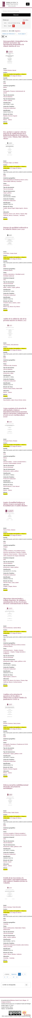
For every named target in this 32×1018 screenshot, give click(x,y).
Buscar (16, 15)
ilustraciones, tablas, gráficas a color (12, 846)
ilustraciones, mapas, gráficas (10, 567)
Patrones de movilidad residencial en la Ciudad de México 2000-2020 (15, 228)
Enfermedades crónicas (15, 463)
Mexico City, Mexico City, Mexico (11, 306)
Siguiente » (18, 31)
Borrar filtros (25, 20)
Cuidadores (6, 653)
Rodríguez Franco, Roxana (10, 441)
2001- (4, 279)
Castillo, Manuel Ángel (9, 208)
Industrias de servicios (21, 835)
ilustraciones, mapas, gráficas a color (12, 753)
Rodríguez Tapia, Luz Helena (10, 162)
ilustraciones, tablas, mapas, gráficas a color (14, 661)
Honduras (19, 181)
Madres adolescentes (8, 928)
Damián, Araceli (7, 862)
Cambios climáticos (8, 550)
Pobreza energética (20, 833)
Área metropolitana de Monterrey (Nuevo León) (15, 179)
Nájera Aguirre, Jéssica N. (10, 676)
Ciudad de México (8, 270)
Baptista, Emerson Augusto (10, 116)
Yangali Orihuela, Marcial (9, 70)
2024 (4, 83)
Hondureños (6, 185)
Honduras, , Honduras (19, 215)
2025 (4, 176)
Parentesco (13, 744)
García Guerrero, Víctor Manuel (11, 486)
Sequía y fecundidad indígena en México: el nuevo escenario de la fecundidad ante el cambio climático (15, 504)
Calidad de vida (7, 365)
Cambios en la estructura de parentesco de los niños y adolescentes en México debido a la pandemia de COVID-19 (15, 696)
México (5, 87)
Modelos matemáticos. (9, 274)
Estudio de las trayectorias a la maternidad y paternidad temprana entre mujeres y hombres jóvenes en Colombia (15, 880)
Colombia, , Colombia (8, 958)
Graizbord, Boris (7, 302)
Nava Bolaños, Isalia (8, 400)
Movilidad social (20, 274)
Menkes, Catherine (17, 954)
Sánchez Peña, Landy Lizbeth (11, 582)
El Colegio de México (16, 76)
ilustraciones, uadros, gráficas (11, 471)
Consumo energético (8, 833)
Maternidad (18, 928)
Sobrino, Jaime (16, 302)
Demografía (6, 91)
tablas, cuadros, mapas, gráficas (11, 287)
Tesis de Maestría (7, 96)
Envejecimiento (22, 461)
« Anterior (6, 974)
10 (13, 977)
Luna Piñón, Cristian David (10, 253)
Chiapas (5, 547)
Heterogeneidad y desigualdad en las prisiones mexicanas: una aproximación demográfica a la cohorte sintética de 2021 (15, 43)
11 (17, 977)
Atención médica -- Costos (10, 461)
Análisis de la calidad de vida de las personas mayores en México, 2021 (14, 319)
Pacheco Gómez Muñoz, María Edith (12, 388)
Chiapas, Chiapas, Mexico (10, 586)
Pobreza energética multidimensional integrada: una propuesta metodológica (15, 786)
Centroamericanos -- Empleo (10, 650)
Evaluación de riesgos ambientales (16, 555)
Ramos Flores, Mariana (9, 530)
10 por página (22, 33)
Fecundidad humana (19, 550)
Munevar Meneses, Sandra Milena (12, 627)
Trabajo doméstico (20, 652)
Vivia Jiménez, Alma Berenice (10, 344)
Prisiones (12, 91)
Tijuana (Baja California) (9, 181)
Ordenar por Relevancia (9, 33)
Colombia (5, 924)
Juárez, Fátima (7, 954)
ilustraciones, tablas (8, 373)
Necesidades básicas (8, 835)
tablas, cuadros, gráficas (9, 937)
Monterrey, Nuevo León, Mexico (11, 213)
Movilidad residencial (8, 276)
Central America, (17, 682)
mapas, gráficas (7, 193)
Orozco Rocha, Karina (20, 400)
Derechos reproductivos (9, 552)
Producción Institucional (9, 108)
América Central (20, 644)
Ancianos (14, 365)
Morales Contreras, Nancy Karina (11, 723)
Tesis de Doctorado (8, 189)
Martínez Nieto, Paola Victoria (11, 812)
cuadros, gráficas (7, 100)
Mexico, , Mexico (7, 119)
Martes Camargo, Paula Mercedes (12, 907)
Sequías (18, 552)
